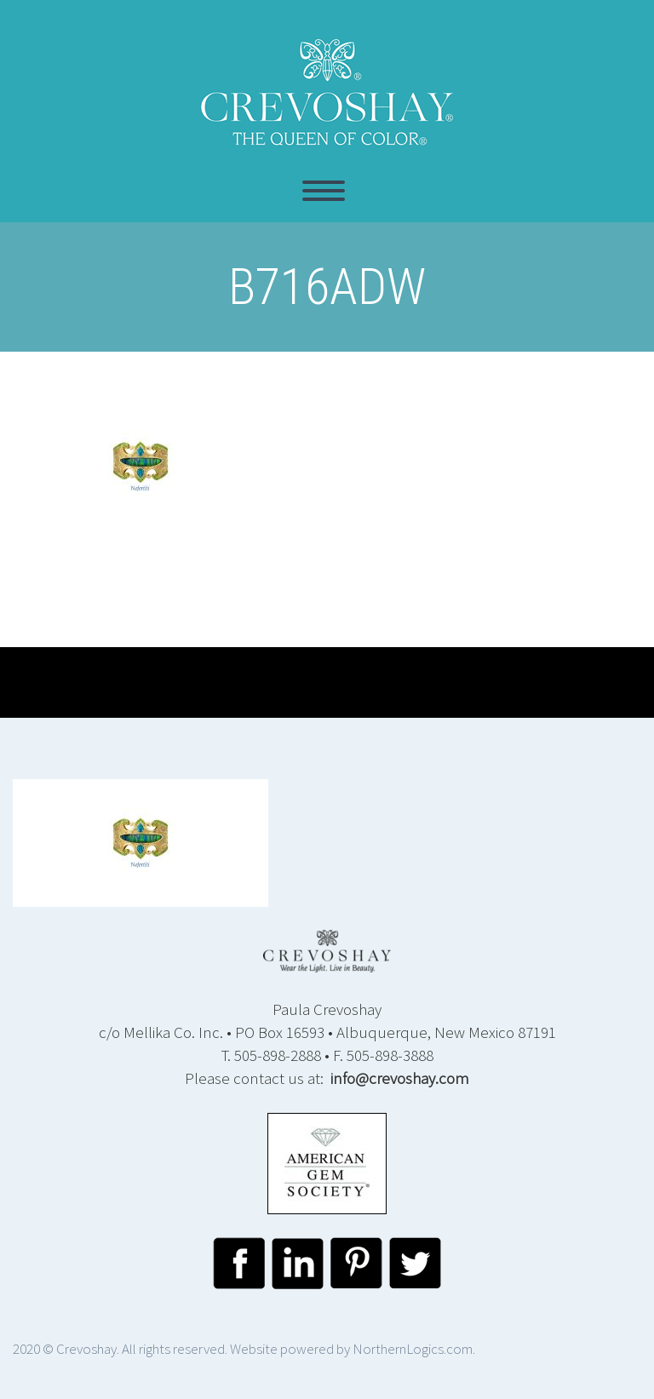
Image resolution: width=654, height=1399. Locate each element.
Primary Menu (323, 190)
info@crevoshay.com (399, 1078)
